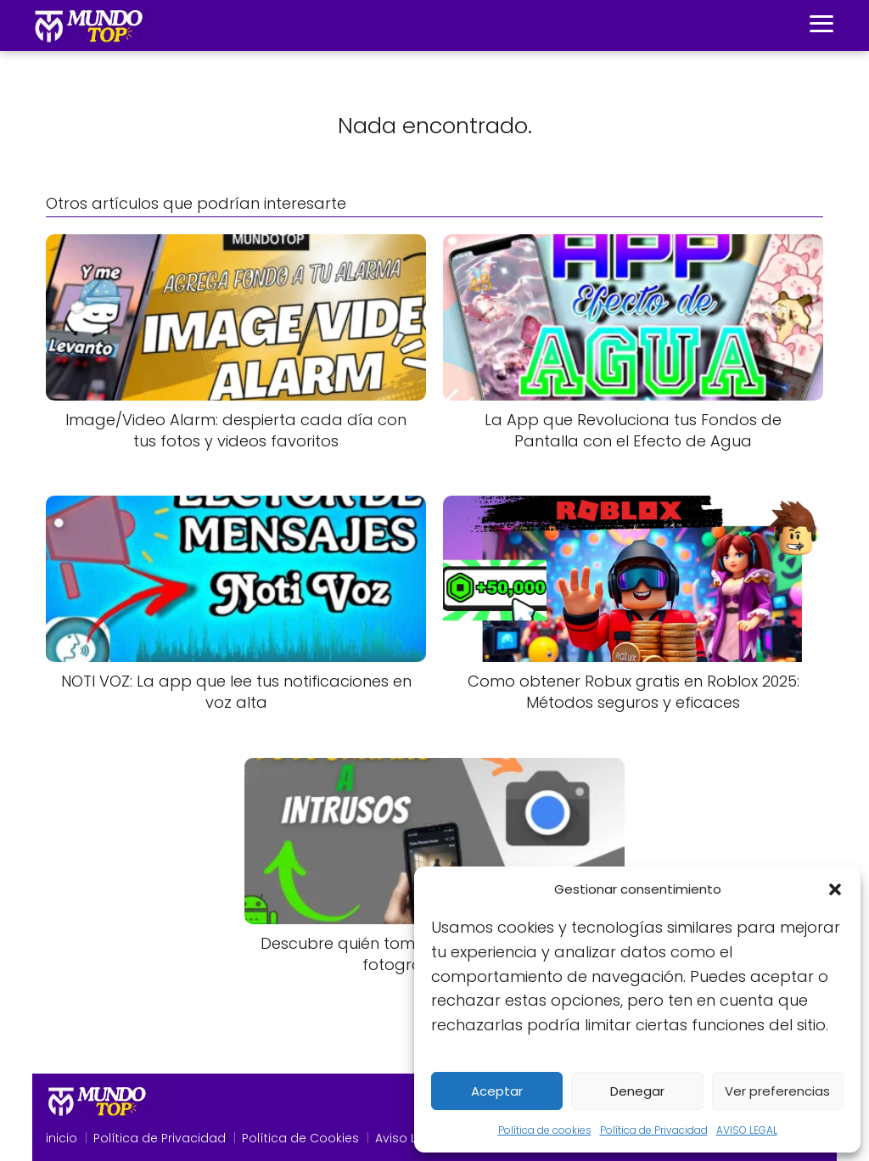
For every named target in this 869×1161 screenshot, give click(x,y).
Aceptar (497, 1091)
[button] (835, 889)
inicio (61, 1138)
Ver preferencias (777, 1091)
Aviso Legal (409, 1138)
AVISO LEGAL (746, 1130)
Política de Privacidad (654, 1130)
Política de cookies (544, 1130)
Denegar (637, 1091)
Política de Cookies (300, 1138)
